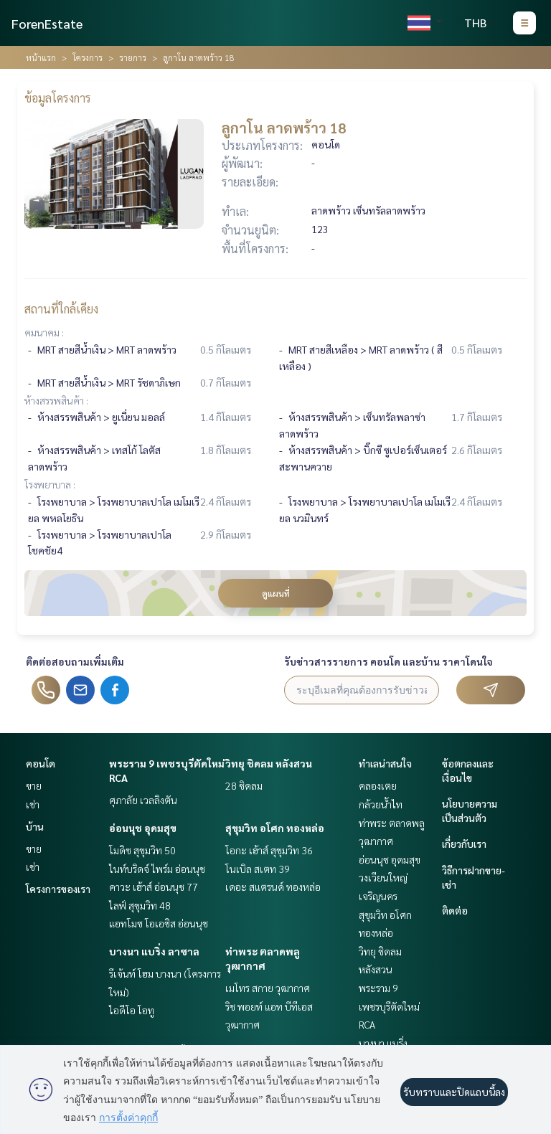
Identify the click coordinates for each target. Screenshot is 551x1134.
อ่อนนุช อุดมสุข (142, 827)
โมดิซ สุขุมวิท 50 (142, 850)
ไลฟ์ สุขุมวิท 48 (140, 905)
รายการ (132, 57)
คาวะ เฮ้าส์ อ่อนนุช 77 (153, 886)
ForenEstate (47, 23)
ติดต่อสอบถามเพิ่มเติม (75, 661)
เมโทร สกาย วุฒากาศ (267, 987)
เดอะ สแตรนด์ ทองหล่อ (273, 886)
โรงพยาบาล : (49, 484)
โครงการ (87, 57)
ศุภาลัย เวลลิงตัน (143, 799)
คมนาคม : (44, 332)
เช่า (32, 804)
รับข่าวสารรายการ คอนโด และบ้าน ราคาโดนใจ (388, 661)
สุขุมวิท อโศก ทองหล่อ (274, 827)
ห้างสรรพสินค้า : (56, 400)
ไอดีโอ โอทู (131, 1009)
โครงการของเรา (58, 888)
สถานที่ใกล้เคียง (61, 308)
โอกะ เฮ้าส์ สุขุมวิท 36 (269, 850)
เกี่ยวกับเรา (464, 843)
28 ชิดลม (244, 785)
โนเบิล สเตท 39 (257, 868)
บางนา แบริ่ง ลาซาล (154, 951)
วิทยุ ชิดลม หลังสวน (268, 763)
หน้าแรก (41, 57)
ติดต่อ (455, 910)
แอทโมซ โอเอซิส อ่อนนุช (158, 923)
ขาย (34, 785)
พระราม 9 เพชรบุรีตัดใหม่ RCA (389, 1006)
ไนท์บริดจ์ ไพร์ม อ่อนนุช (157, 868)
